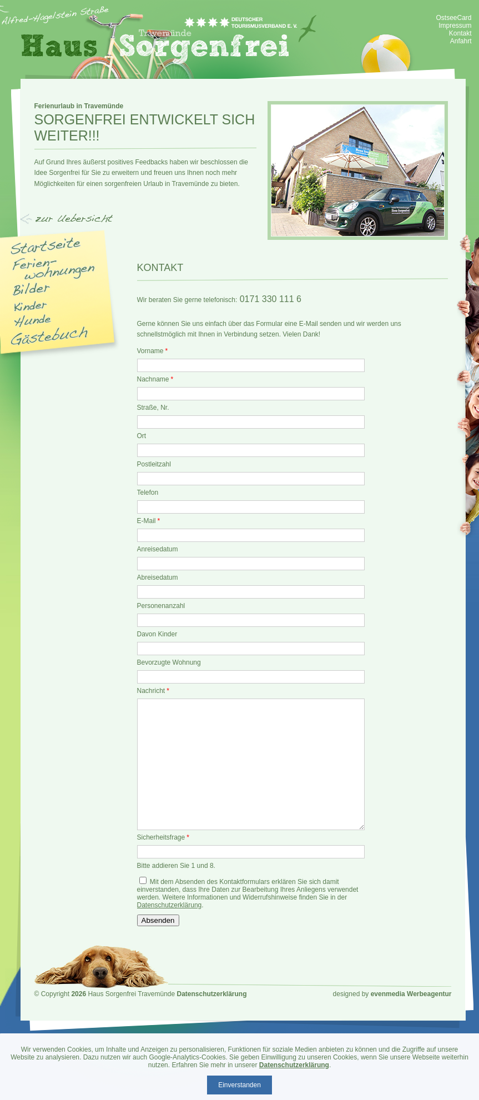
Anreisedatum (157, 549)
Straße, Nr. (153, 407)
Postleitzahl (154, 464)
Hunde (32, 321)
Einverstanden (239, 1085)
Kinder (30, 306)
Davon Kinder (157, 634)
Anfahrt (461, 41)
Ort (142, 436)
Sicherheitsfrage (163, 837)
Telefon (148, 492)
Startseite (46, 245)
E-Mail (148, 521)
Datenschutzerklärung (169, 905)
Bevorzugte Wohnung (169, 662)
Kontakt (460, 33)
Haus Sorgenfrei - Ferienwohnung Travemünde (169, 39)
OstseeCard (453, 18)
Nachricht (153, 691)
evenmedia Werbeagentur (411, 994)
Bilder (31, 289)
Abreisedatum (157, 577)
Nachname (155, 379)
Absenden (158, 920)
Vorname (152, 351)
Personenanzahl (161, 606)
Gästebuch (49, 335)
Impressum (454, 25)
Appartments (54, 268)
